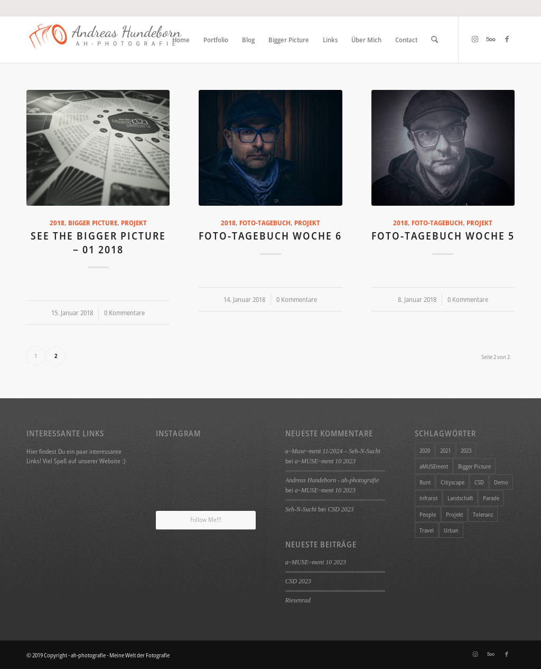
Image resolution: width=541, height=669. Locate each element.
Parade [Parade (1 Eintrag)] (491, 498)
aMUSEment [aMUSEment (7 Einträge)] (433, 466)
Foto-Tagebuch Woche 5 (443, 235)
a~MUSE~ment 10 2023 (325, 461)
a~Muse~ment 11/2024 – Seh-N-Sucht (332, 451)
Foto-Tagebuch (265, 222)
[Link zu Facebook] (507, 39)
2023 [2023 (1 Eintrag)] (466, 450)
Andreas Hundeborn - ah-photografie (332, 480)
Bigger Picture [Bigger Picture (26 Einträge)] (474, 466)
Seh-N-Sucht (300, 509)
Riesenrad (298, 600)
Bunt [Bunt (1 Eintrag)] (425, 482)
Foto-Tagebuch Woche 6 (270, 235)
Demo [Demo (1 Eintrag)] (501, 482)
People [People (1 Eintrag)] (427, 514)
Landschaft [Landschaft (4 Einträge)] (460, 498)
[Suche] (434, 39)
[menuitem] (181, 39)
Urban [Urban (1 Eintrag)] (451, 530)
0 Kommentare (124, 312)
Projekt (134, 222)
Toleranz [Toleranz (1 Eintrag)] (483, 514)
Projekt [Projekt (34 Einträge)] (454, 514)
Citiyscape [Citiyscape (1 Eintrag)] (452, 482)
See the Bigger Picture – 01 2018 (98, 242)
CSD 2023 (340, 509)
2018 (57, 222)
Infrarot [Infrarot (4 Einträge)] (428, 498)
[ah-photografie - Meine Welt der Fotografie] (105, 39)
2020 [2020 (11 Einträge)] (424, 450)
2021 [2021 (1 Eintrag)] (445, 450)
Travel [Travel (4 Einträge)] (426, 530)
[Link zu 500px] (491, 39)
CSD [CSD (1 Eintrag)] (479, 482)
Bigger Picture (92, 222)
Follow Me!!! (205, 519)
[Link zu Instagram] (475, 39)
